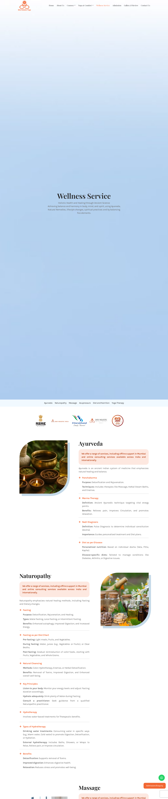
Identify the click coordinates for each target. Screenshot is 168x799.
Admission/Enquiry (154, 786)
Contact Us (145, 5)
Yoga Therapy (118, 403)
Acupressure (85, 403)
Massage (73, 403)
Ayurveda (48, 403)
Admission (116, 5)
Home (50, 5)
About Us (59, 5)
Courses (70, 5)
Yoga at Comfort (85, 5)
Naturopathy (60, 403)
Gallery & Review (131, 5)
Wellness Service (102, 5)
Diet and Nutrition (101, 403)
